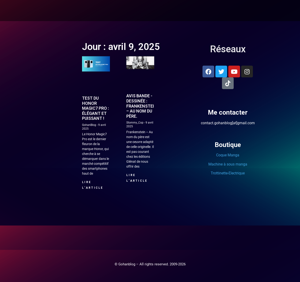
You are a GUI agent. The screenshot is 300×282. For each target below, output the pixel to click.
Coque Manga (227, 155)
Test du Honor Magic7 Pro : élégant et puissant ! (95, 108)
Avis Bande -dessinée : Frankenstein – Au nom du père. (141, 105)
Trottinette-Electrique (228, 173)
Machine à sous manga (227, 164)
